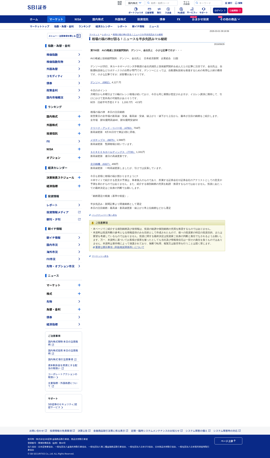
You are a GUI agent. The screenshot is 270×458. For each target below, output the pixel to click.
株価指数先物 (64, 62)
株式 (64, 294)
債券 (162, 19)
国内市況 (64, 245)
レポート (122, 26)
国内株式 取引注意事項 (62, 359)
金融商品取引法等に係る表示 (110, 430)
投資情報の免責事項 (62, 430)
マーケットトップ (39, 26)
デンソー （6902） (100, 82)
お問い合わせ (38, 430)
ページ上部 (228, 441)
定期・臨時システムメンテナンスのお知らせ (157, 430)
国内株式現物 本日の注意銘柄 (63, 343)
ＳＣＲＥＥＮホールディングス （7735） (113, 152)
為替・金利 (64, 309)
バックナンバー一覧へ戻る (104, 215)
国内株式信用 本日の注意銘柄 (63, 352)
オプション (64, 158)
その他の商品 (229, 18)
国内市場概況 (64, 97)
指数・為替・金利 (64, 26)
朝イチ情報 (138, 26)
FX (178, 19)
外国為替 (64, 69)
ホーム (34, 19)
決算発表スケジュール (64, 177)
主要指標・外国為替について (62, 384)
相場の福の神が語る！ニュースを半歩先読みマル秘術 (138, 34)
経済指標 (64, 186)
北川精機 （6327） (100, 164)
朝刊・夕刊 (64, 219)
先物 (64, 301)
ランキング (85, 26)
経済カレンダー (104, 26)
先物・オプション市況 (64, 266)
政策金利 (64, 90)
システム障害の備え (198, 430)
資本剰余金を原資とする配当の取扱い (62, 366)
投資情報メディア (64, 212)
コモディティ (64, 76)
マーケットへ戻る (100, 256)
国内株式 (97, 19)
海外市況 (64, 252)
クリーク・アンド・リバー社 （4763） (111, 128)
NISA (78, 19)
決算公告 (84, 430)
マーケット (56, 19)
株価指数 (64, 54)
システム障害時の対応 (227, 430)
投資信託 (142, 19)
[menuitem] (228, 3)
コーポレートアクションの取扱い (62, 375)
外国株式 (120, 19)
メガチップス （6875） (103, 140)
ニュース (154, 26)
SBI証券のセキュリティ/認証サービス (62, 405)
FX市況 (64, 259)
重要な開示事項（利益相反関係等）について (119, 247)
